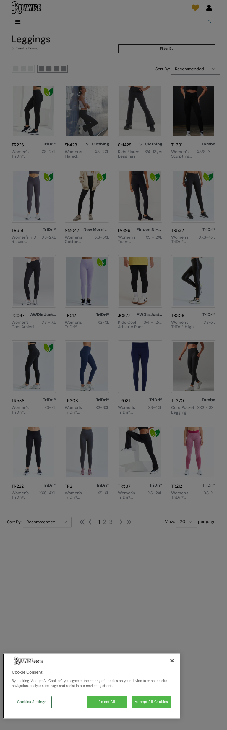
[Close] (172, 660)
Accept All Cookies (151, 702)
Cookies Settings (31, 702)
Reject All (107, 702)
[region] (91, 686)
